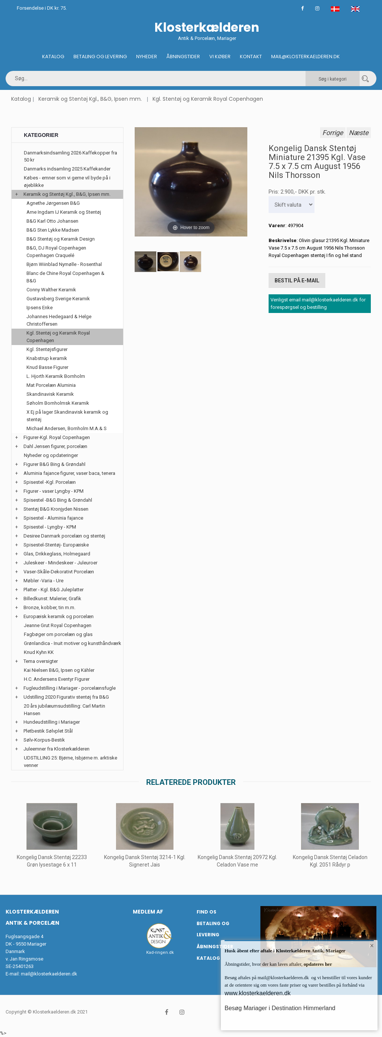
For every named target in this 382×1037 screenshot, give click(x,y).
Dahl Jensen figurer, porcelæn (55, 446)
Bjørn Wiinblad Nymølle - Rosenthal (64, 264)
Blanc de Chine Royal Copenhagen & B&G (65, 276)
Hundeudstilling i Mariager (52, 722)
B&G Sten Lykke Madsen (52, 230)
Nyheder (146, 56)
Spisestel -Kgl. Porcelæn (50, 482)
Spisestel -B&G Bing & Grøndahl (58, 500)
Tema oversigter (41, 661)
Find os (206, 912)
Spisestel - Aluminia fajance (53, 518)
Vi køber (220, 56)
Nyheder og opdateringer (51, 455)
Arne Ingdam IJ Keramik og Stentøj (63, 212)
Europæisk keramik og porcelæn (59, 616)
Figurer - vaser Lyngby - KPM (54, 491)
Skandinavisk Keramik (50, 394)
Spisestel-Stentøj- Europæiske (56, 545)
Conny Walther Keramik (51, 289)
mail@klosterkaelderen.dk (49, 974)
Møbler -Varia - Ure (43, 580)
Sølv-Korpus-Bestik (44, 740)
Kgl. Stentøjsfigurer (47, 349)
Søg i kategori (333, 79)
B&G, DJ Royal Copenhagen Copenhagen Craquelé (56, 251)
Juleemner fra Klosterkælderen (57, 749)
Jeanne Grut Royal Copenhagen (57, 625)
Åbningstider (183, 56)
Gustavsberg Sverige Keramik (58, 298)
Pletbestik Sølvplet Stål (48, 731)
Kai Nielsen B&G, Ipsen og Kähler (59, 670)
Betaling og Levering (100, 56)
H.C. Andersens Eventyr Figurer (57, 679)
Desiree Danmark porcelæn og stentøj (64, 536)
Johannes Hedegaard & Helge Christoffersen (58, 320)
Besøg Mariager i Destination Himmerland (280, 1008)
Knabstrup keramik (46, 358)
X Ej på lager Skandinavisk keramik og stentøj (67, 415)
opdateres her (317, 964)
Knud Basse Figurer (47, 367)
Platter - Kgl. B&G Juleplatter (54, 589)
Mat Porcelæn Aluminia (51, 385)
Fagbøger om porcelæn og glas (58, 634)
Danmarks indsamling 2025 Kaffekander (67, 169)
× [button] (372, 946)
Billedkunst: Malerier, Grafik (52, 598)
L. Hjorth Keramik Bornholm (55, 376)
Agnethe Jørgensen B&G (53, 203)
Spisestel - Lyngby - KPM (50, 527)
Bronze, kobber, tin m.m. (49, 607)
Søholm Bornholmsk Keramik (57, 403)
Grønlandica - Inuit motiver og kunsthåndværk (72, 643)
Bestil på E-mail (297, 280)
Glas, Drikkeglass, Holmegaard (57, 554)
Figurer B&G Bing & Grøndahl (54, 464)
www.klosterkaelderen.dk (258, 993)
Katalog (53, 56)
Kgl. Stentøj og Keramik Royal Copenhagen (208, 99)
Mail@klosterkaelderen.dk (305, 56)
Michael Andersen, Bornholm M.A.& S (66, 428)
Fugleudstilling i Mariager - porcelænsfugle (70, 688)
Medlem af (148, 911)
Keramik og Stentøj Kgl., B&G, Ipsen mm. (90, 99)
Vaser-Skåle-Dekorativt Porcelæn (59, 571)
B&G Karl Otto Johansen (52, 221)
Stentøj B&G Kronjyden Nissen (56, 509)
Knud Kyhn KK (39, 652)
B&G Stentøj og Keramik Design (60, 239)
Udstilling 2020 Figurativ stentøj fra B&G (66, 697)
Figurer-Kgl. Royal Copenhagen (57, 437)
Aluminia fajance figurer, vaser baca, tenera (69, 473)
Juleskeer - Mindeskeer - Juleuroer (60, 563)
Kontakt (251, 56)
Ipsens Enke (39, 307)
